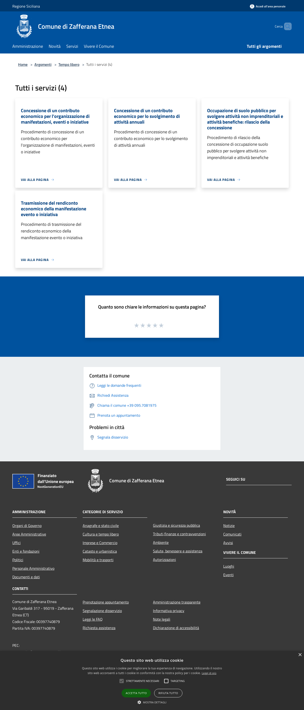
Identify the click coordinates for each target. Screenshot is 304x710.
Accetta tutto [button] (136, 693)
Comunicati (232, 534)
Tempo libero (68, 64)
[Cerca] (286, 26)
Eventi (228, 575)
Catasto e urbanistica (100, 551)
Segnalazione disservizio (102, 610)
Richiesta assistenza (99, 628)
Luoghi (228, 566)
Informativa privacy (168, 610)
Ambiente (161, 542)
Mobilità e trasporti (98, 560)
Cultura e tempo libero (101, 534)
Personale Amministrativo (33, 568)
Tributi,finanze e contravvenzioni (179, 534)
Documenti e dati (26, 577)
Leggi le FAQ (93, 619)
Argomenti (43, 64)
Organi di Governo (27, 525)
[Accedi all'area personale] (268, 6)
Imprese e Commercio (100, 543)
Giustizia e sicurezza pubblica (176, 525)
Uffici (16, 543)
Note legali (161, 619)
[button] (152, 702)
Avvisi (228, 543)
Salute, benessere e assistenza (177, 551)
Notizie (229, 525)
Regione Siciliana (26, 6)
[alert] (152, 680)
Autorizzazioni (164, 559)
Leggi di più (209, 673)
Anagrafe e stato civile (101, 525)
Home (23, 64)
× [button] (300, 655)
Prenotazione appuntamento (106, 602)
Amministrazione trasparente (176, 602)
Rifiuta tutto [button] (168, 693)
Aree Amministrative (29, 534)
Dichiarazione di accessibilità (176, 628)
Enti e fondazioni (25, 551)
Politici (17, 560)
